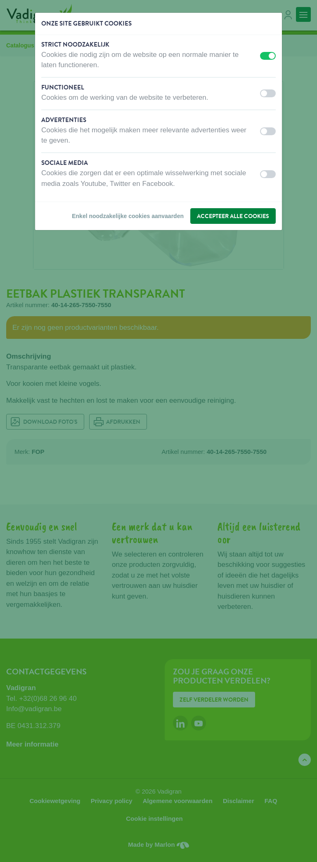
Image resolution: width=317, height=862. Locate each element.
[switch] (268, 56)
